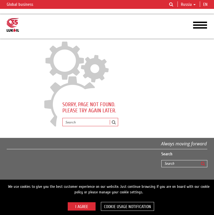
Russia (188, 4)
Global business (23, 4)
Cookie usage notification (127, 206)
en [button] (206, 4)
